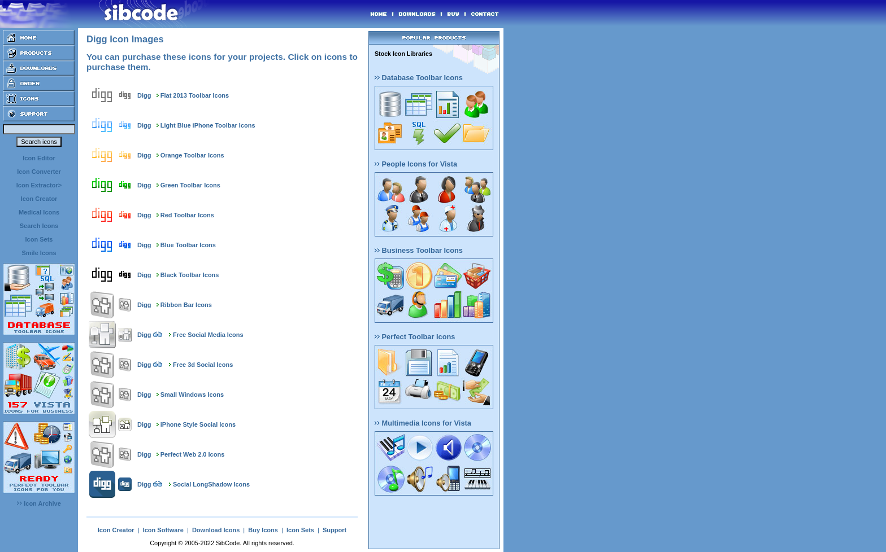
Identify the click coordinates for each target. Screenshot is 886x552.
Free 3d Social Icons (203, 364)
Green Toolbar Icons (190, 185)
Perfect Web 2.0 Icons (192, 454)
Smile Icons (38, 252)
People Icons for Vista (416, 164)
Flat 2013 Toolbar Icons (194, 95)
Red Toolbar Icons (187, 215)
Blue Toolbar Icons (188, 245)
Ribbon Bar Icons (186, 304)
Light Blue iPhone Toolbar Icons (207, 125)
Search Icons (39, 225)
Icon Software (163, 530)
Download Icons (216, 530)
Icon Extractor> (39, 185)
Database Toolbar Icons (419, 77)
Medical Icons (39, 212)
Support (334, 530)
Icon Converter (39, 171)
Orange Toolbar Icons (192, 155)
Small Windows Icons (192, 394)
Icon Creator (39, 198)
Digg (144, 95)
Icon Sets (39, 239)
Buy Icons (263, 530)
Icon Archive (39, 503)
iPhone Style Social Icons (198, 424)
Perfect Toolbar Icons (415, 336)
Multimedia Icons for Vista (423, 423)
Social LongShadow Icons (211, 484)
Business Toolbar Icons (419, 250)
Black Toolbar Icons (189, 274)
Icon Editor (39, 158)
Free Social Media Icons (208, 334)
